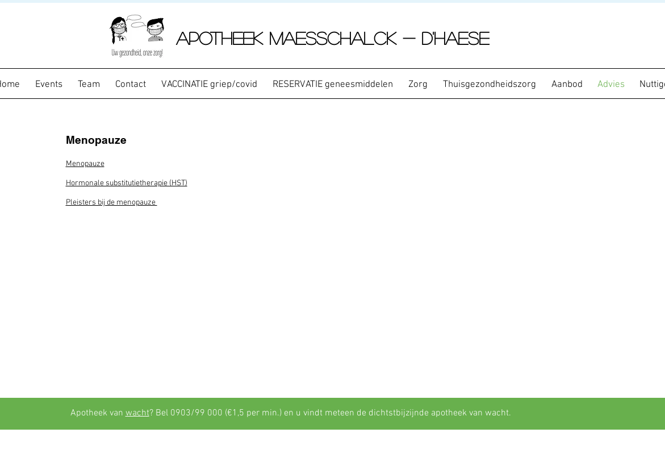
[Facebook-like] (574, 413)
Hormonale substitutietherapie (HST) (126, 183)
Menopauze (85, 164)
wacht (137, 413)
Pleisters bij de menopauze (111, 202)
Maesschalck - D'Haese (379, 38)
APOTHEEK (222, 38)
